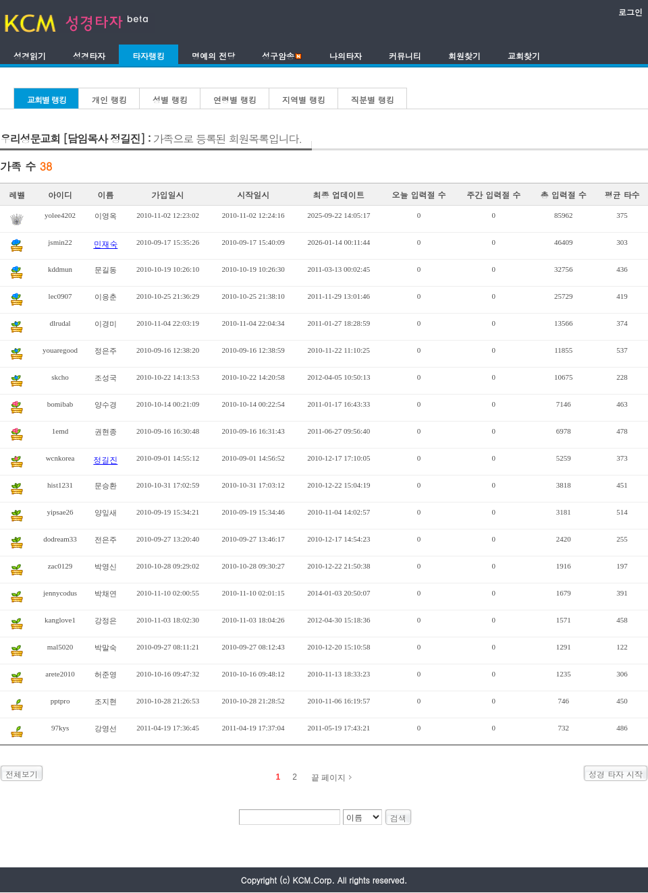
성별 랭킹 (170, 99)
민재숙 (105, 244)
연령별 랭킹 (234, 99)
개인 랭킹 (109, 99)
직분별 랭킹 (372, 99)
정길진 (105, 459)
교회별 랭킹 (46, 99)
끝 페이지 (328, 777)
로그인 (630, 12)
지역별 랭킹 (303, 99)
